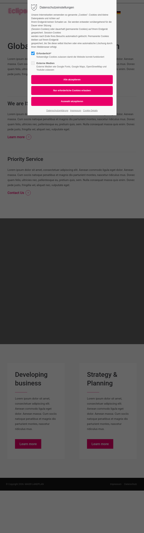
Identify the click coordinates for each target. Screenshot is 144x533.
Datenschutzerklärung (57, 110)
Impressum (75, 110)
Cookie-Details (90, 110)
